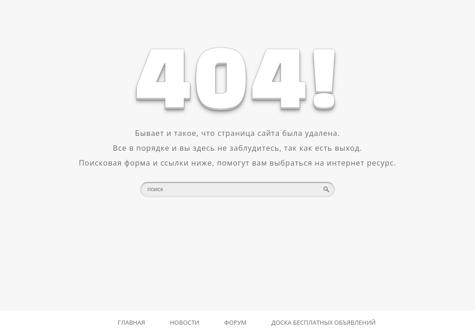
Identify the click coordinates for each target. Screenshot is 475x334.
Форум (235, 322)
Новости (184, 322)
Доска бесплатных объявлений (323, 322)
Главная (131, 322)
